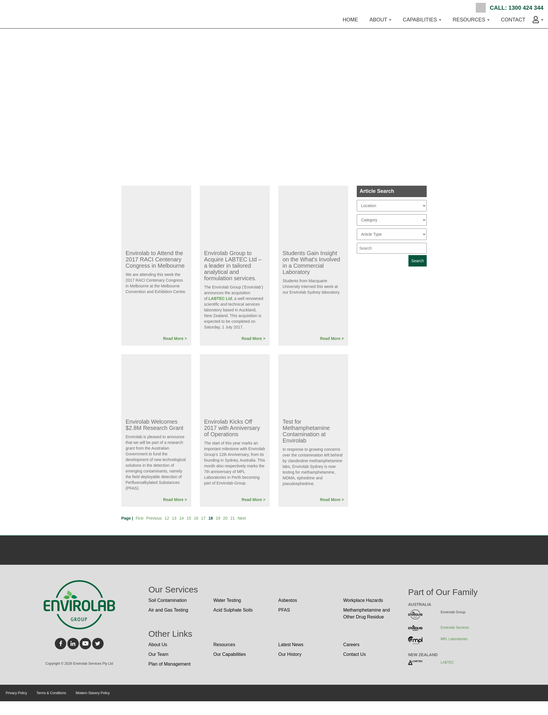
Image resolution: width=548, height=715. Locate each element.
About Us (157, 644)
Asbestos (287, 600)
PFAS (284, 610)
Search (481, 8)
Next (242, 518)
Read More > (175, 338)
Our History (289, 654)
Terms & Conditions (51, 693)
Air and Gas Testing (168, 610)
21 (232, 518)
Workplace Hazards (363, 600)
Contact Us (354, 654)
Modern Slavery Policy (93, 693)
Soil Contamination (167, 600)
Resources (224, 644)
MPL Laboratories (454, 639)
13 (174, 518)
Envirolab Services (455, 628)
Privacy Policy (16, 693)
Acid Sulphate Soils (233, 610)
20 (225, 518)
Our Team (158, 654)
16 (196, 518)
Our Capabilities (229, 654)
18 (210, 518)
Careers (351, 644)
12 (167, 518)
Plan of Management (169, 664)
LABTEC (447, 662)
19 (218, 518)
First (139, 518)
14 (181, 518)
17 (203, 518)
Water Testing (227, 600)
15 (189, 518)
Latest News (290, 644)
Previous (154, 518)
